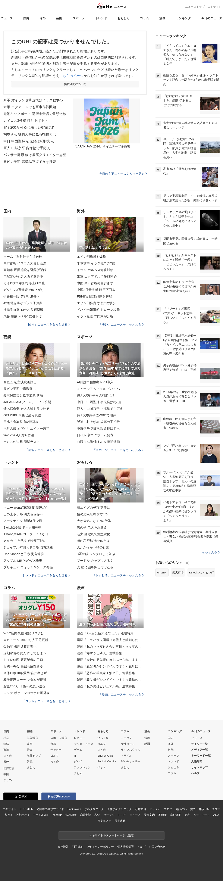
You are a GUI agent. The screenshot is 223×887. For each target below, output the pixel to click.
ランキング (183, 18)
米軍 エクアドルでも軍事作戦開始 (29, 107)
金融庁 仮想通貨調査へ (20, 646)
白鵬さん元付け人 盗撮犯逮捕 (98, 442)
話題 (147, 744)
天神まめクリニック (119, 809)
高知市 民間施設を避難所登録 (24, 270)
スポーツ (79, 18)
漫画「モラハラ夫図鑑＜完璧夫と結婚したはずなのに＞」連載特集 (110, 640)
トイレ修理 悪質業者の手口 (23, 660)
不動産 (162, 814)
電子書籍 (119, 820)
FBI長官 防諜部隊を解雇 (94, 296)
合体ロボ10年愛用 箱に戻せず (25, 673)
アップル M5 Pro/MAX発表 (22, 560)
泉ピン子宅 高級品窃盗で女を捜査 (29, 162)
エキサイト (214, 6)
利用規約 (77, 846)
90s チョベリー (130, 761)
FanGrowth (74, 809)
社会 (6, 738)
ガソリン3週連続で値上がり (23, 290)
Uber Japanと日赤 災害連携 (23, 554)
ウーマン (108, 814)
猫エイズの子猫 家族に (93, 507)
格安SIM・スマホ (209, 809)
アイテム (155, 809)
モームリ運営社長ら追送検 (22, 256)
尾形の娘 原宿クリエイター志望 (26, 428)
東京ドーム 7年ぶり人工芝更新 (25, 640)
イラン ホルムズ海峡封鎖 (95, 270)
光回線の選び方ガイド (50, 809)
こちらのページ (71, 76)
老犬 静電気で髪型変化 (93, 534)
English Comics (107, 761)
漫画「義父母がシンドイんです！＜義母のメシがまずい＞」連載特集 (110, 679)
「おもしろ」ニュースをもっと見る (118, 575)
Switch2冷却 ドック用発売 (22, 527)
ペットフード (201, 814)
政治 (6, 749)
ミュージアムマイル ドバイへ (98, 388)
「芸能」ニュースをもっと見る (47, 450)
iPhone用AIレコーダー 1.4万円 (25, 534)
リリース (196, 738)
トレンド (101, 18)
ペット (101, 767)
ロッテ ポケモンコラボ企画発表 (26, 693)
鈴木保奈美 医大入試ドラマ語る (26, 408)
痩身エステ (104, 820)
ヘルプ (195, 773)
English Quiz (105, 755)
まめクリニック (94, 809)
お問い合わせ (157, 846)
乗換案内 (149, 814)
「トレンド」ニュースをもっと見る (44, 575)
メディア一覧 (199, 749)
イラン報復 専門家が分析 (95, 316)
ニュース (7, 18)
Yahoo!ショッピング (201, 572)
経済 (6, 744)
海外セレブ (34, 755)
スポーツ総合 (58, 738)
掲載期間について (75, 84)
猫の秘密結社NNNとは (93, 540)
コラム (144, 18)
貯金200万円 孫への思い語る (24, 686)
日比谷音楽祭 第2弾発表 (20, 422)
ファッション (82, 767)
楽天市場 (177, 572)
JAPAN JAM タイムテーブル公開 (27, 402)
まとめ (7, 755)
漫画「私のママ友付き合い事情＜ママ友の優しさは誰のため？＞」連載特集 (110, 646)
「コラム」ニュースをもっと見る (46, 701)
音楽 (29, 749)
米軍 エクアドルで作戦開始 (97, 276)
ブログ (168, 809)
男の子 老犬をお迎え (92, 527)
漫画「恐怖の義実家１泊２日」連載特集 (106, 673)
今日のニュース (211, 18)
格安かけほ (22, 814)
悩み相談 (71, 814)
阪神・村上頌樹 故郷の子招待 (98, 422)
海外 (43, 18)
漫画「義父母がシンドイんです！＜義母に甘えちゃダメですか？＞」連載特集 (110, 666)
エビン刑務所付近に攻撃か (96, 303)
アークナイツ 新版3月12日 (22, 521)
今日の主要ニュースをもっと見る (123, 173)
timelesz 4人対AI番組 (18, 435)
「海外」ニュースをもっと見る (121, 324)
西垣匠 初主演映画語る (20, 382)
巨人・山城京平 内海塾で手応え (100, 408)
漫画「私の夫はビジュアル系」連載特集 (106, 686)
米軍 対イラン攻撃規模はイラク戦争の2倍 (35, 100)
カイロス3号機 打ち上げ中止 (25, 120)
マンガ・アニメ (83, 744)
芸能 (59, 18)
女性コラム (128, 744)
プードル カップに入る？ (95, 560)
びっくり (103, 738)
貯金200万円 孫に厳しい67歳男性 (29, 127)
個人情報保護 (125, 846)
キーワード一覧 (201, 755)
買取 (193, 809)
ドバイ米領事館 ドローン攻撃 (98, 309)
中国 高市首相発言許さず (95, 283)
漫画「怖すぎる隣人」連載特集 (99, 653)
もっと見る (211, 552)
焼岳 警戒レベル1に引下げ (22, 316)
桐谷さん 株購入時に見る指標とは (29, 134)
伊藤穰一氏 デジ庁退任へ (21, 296)
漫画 (162, 18)
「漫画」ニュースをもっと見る (121, 694)
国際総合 (9, 768)
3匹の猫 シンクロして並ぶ (96, 554)
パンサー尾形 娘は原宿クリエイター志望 (34, 155)
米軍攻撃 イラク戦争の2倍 (96, 263)
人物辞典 (196, 761)
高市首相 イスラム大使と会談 (24, 263)
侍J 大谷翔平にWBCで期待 (96, 415)
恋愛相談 (85, 814)
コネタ (101, 744)
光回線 (8, 814)
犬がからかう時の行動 (93, 547)
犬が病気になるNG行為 (94, 521)
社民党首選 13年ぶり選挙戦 (23, 309)
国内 (26, 18)
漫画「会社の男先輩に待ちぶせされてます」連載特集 (110, 660)
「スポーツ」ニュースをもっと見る (118, 450)
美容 (187, 814)
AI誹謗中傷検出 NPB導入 (95, 382)
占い (97, 814)
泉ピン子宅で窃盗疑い (19, 388)
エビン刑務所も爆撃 (91, 256)
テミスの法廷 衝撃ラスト (21, 442)
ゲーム (78, 749)
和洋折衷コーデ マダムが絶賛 (24, 679)
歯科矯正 (175, 814)
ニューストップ (195, 6)
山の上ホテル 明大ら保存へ (23, 514)
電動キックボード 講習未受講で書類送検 (34, 114)
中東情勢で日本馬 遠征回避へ (98, 428)
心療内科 (140, 809)
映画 (29, 744)
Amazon (162, 572)
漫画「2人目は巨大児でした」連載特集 (105, 633)
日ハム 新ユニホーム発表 (95, 435)
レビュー (79, 738)
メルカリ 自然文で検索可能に (24, 540)
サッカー (56, 749)
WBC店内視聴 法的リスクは (23, 633)
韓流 (29, 761)
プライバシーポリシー (100, 846)
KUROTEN (26, 809)
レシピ (122, 814)
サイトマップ (199, 767)
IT (75, 755)
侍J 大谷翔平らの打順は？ (96, 395)
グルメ (78, 761)
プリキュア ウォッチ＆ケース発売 (28, 567)
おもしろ (123, 18)
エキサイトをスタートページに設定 (111, 835)
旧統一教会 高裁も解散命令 (23, 666)
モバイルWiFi (41, 814)
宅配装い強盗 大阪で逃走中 (23, 276)
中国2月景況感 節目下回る (96, 290)
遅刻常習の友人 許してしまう (24, 653)
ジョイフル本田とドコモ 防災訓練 (28, 547)
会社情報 (63, 846)
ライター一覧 (199, 744)
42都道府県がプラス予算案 (23, 303)
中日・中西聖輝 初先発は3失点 (99, 402)
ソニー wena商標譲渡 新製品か (25, 507)
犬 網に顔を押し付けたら (95, 567)
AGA (216, 814)
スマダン (126, 738)
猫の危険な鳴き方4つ (92, 514)
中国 (6, 774)
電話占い (181, 809)
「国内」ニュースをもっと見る (47, 324)
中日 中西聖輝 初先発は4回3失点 (28, 141)
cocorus (57, 814)
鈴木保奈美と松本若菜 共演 (23, 395)
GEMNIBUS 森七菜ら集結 (22, 415)
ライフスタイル (130, 749)
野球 (53, 744)
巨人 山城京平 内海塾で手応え (26, 148)
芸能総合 (32, 738)
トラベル (126, 755)
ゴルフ (54, 755)
